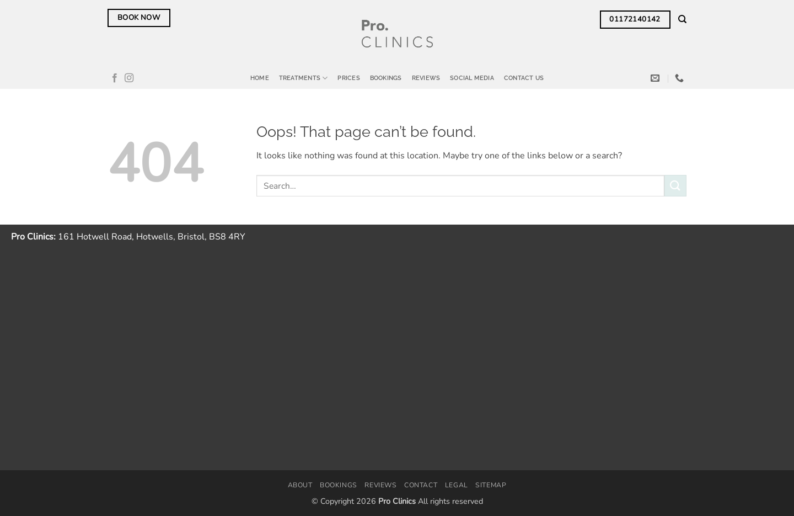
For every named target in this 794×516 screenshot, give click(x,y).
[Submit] (675, 185)
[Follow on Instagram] (129, 78)
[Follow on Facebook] (114, 78)
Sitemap (490, 485)
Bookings (386, 78)
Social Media (472, 78)
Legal (456, 485)
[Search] (682, 19)
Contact (420, 485)
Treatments (303, 78)
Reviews (426, 78)
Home (259, 78)
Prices (348, 78)
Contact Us (524, 78)
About (300, 485)
